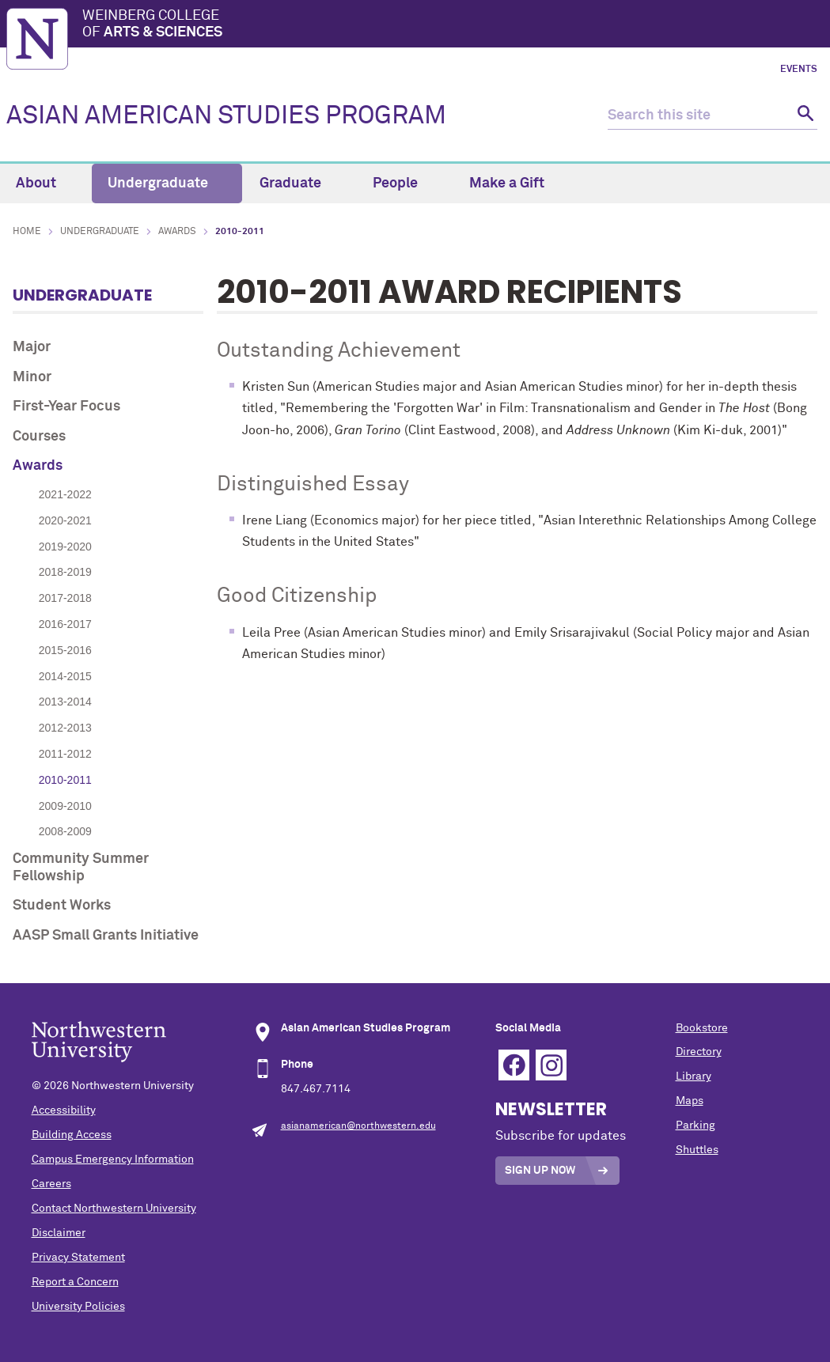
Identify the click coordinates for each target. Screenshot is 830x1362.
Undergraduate (167, 183)
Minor (32, 377)
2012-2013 (65, 727)
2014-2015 (65, 676)
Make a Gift (506, 183)
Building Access (72, 1135)
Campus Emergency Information (113, 1159)
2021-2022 (65, 494)
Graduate (299, 183)
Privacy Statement (78, 1257)
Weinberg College (453, 25)
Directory (699, 1051)
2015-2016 (65, 650)
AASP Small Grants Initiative (106, 936)
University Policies (78, 1306)
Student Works (62, 906)
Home (27, 231)
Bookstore (702, 1028)
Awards (177, 231)
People (404, 183)
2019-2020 (65, 546)
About (45, 183)
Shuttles (697, 1150)
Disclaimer (58, 1233)
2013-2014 (65, 701)
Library (693, 1076)
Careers (51, 1184)
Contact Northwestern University (114, 1208)
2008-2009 (65, 831)
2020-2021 (65, 520)
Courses (39, 436)
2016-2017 (65, 624)
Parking (695, 1125)
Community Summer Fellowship (81, 867)
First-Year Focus (66, 406)
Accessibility (64, 1110)
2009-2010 (65, 806)
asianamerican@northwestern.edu (358, 1126)
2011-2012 (65, 753)
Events (798, 69)
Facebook (513, 1065)
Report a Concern (75, 1282)
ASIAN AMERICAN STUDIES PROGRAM (226, 116)
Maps (689, 1101)
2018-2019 (65, 572)
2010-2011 (65, 780)
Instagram (551, 1065)
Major (32, 347)
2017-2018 (65, 598)
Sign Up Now (540, 1170)
